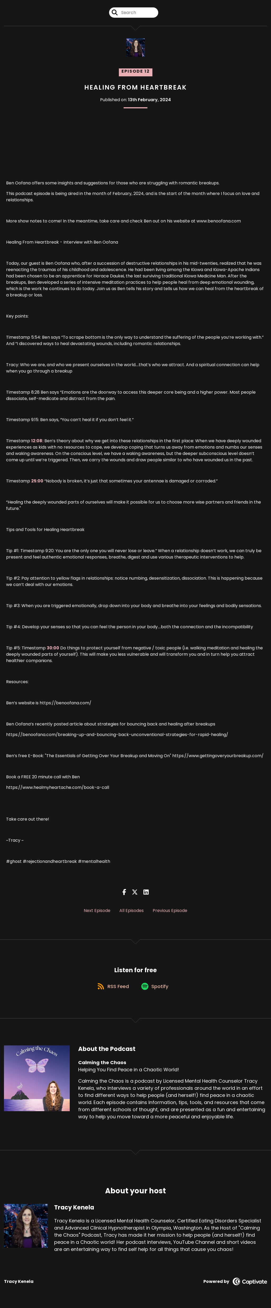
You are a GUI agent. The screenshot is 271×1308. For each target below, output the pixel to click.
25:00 (37, 481)
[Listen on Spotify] (155, 987)
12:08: (37, 441)
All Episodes (131, 910)
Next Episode (97, 910)
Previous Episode (170, 910)
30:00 (53, 648)
